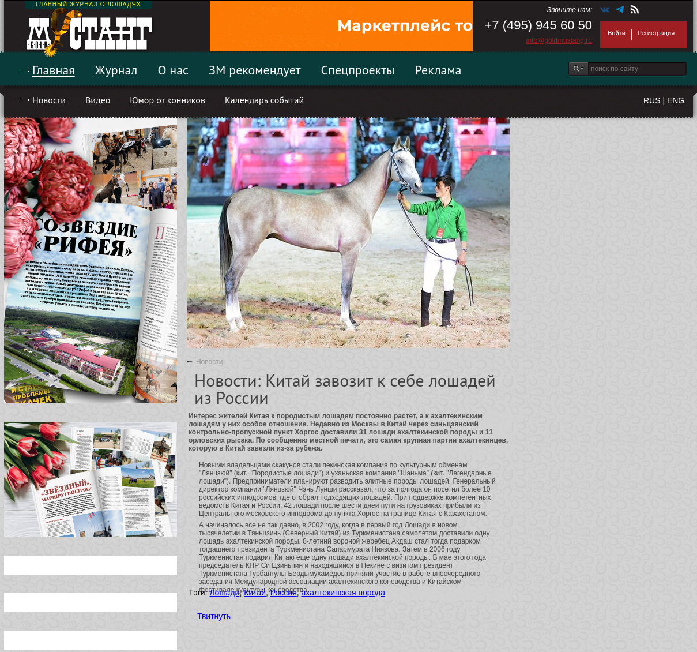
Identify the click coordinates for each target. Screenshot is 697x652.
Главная (53, 70)
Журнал (116, 70)
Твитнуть (214, 616)
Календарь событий (264, 100)
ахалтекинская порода (344, 592)
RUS (652, 100)
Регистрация (656, 32)
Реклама (438, 70)
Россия (283, 592)
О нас (173, 70)
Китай (255, 592)
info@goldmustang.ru (559, 40)
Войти (617, 32)
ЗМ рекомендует (255, 70)
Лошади (224, 592)
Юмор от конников (167, 100)
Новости (49, 100)
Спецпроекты (358, 70)
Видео (97, 100)
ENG (675, 100)
